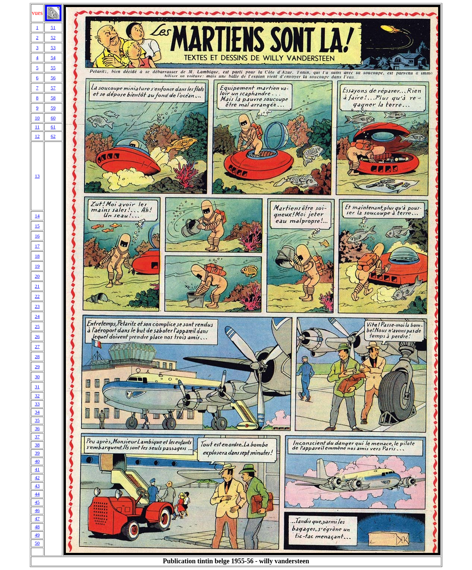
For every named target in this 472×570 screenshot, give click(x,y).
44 (37, 494)
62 (53, 136)
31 (37, 386)
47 (37, 518)
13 (37, 176)
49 (37, 535)
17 (37, 246)
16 (37, 236)
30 (37, 376)
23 (37, 306)
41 (37, 469)
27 (37, 346)
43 (37, 485)
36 (37, 428)
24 (37, 316)
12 (37, 136)
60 (53, 118)
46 (37, 510)
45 (37, 502)
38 (37, 445)
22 (37, 296)
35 (37, 420)
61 (53, 127)
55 (53, 67)
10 (37, 118)
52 (53, 37)
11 (37, 127)
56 (53, 77)
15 (37, 226)
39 (37, 453)
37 (37, 436)
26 (37, 336)
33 (37, 404)
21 (37, 286)
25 (37, 326)
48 (37, 526)
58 (53, 98)
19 (37, 266)
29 (37, 366)
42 (37, 477)
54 (53, 57)
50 (37, 543)
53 (53, 47)
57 (53, 87)
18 (37, 256)
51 (53, 27)
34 (37, 412)
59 (53, 108)
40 (37, 461)
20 (37, 276)
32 (37, 395)
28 (37, 356)
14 (37, 216)
